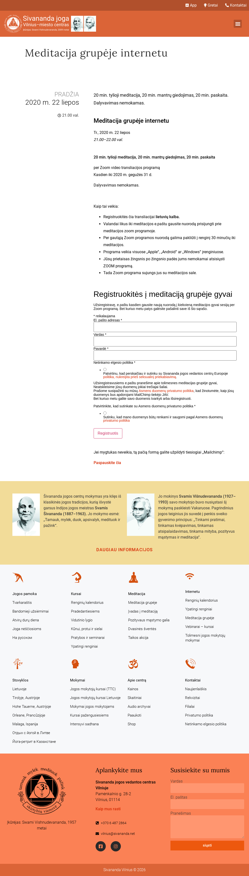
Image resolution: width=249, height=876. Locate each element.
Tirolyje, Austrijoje (26, 698)
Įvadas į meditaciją (143, 611)
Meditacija (136, 594)
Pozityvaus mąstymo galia (148, 620)
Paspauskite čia (107, 462)
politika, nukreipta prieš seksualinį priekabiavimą (139, 377)
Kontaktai (193, 680)
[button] (238, 24)
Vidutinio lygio (81, 620)
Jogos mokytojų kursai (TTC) (93, 689)
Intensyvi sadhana (84, 724)
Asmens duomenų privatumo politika (166, 391)
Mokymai (77, 680)
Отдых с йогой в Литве (31, 733)
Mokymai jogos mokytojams (92, 706)
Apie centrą (137, 680)
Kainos (133, 689)
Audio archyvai (139, 706)
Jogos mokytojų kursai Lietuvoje (95, 698)
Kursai (76, 594)
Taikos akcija (138, 637)
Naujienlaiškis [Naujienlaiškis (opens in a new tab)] (196, 689)
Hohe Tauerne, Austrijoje (31, 706)
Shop (132, 724)
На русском (22, 637)
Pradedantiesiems (85, 611)
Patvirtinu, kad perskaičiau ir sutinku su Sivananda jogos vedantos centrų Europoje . (165, 375)
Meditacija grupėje (142, 602)
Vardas (100, 334)
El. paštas (178, 797)
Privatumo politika (199, 715)
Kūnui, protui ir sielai (86, 629)
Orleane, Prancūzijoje (28, 715)
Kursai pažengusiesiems (89, 715)
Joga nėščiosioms (26, 629)
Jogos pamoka (24, 594)
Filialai (190, 706)
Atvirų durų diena (25, 620)
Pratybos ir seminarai (88, 637)
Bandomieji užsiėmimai (30, 611)
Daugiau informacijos (124, 549)
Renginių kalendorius (87, 602)
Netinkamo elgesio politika (205, 724)
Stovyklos (20, 680)
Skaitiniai (135, 698)
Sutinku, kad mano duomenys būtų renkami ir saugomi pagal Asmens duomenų (163, 418)
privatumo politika (116, 420)
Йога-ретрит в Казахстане (34, 741)
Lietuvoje (19, 689)
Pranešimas (180, 813)
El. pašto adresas (108, 320)
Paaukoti (134, 715)
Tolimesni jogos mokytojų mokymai (205, 638)
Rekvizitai (192, 698)
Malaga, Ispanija (25, 724)
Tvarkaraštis (22, 602)
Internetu (192, 591)
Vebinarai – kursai (199, 626)
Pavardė (101, 348)
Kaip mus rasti (108, 809)
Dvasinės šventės (142, 629)
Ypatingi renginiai (84, 646)
